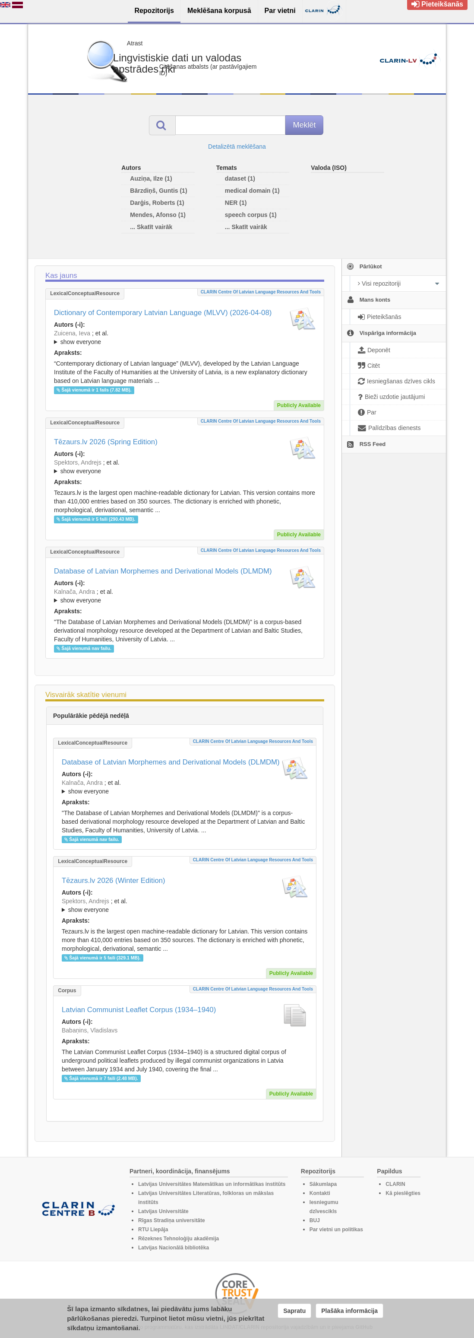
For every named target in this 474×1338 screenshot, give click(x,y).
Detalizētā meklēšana (237, 146)
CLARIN (395, 1184)
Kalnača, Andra (74, 591)
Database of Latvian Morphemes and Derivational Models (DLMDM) (163, 571)
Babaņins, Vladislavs (89, 1030)
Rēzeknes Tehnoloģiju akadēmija (178, 1239)
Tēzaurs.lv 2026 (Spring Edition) (106, 442)
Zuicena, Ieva (72, 333)
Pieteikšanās (437, 4)
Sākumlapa (323, 1184)
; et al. (185, 338)
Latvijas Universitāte (163, 1211)
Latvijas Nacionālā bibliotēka (173, 1248)
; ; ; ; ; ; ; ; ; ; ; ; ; (185, 596)
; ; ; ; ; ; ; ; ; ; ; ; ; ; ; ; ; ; (185, 337)
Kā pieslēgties (403, 1193)
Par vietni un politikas (336, 1229)
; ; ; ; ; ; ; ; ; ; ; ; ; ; (185, 466)
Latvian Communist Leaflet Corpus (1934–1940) (139, 1010)
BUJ (315, 1220)
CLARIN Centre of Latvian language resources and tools (261, 292)
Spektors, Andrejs (77, 462)
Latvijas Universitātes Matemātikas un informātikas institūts (211, 1184)
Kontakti (320, 1193)
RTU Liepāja (153, 1229)
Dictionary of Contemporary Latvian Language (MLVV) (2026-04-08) (163, 313)
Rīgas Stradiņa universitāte (171, 1220)
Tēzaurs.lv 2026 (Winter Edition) (113, 880)
